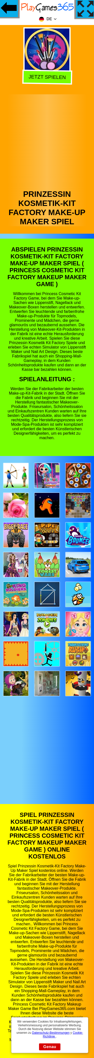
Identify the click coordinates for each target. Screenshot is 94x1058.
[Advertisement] (46, 140)
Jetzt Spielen (46, 77)
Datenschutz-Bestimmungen (51, 1032)
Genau (49, 1047)
